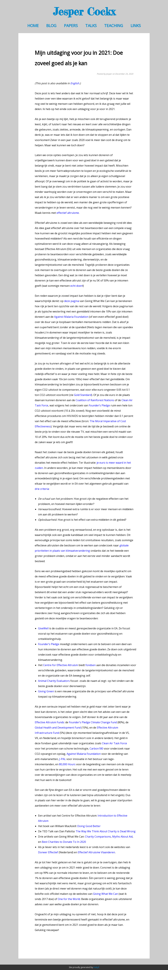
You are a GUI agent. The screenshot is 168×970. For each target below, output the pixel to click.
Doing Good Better (89, 826)
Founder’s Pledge (99, 405)
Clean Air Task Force (114, 743)
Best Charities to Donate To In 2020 (64, 842)
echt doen (76, 286)
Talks (91, 25)
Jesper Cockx (84, 11)
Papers (71, 25)
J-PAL (62, 759)
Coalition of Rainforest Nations (95, 400)
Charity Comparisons (98, 836)
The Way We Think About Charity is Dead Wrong (106, 831)
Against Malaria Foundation (71, 317)
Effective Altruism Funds (49, 722)
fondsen (90, 665)
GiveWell (43, 628)
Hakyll (96, 967)
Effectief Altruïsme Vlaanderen (96, 852)
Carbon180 (96, 748)
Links (136, 25)
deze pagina (71, 301)
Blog (51, 25)
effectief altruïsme (68, 213)
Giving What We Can (105, 894)
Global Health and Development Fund (58, 727)
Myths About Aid (122, 836)
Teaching (113, 25)
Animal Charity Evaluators (54, 681)
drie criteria (42, 489)
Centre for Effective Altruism (60, 665)
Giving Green (46, 691)
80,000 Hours (67, 764)
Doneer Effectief (48, 852)
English (74, 83)
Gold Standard (82, 395)
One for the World (69, 899)
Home (33, 25)
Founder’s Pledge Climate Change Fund (93, 722)
